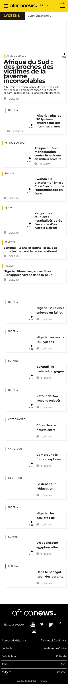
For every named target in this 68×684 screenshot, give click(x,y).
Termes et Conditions (54, 640)
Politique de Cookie (55, 648)
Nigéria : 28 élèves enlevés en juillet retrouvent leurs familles (50, 311)
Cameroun (15, 449)
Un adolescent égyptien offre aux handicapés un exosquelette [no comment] (48, 545)
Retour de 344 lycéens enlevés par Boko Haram (48, 399)
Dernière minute (39, 16)
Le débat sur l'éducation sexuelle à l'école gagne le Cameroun (49, 487)
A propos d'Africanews (14, 640)
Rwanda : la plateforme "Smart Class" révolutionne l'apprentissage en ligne (49, 186)
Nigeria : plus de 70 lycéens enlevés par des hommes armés (48, 121)
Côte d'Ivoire (16, 419)
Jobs (4, 664)
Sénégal (10, 242)
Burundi (13, 361)
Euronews (61, 672)
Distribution (8, 656)
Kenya (9, 208)
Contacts (6, 648)
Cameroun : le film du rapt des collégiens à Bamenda (48, 457)
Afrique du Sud (16, 56)
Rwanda (10, 173)
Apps (64, 664)
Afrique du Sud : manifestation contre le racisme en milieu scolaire (47, 153)
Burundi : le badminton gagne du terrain (50, 369)
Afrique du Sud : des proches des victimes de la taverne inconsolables (28, 71)
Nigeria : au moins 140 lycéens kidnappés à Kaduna (50, 340)
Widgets (6, 672)
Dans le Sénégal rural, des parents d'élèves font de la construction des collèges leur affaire (50, 575)
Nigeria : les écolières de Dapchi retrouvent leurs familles (50, 516)
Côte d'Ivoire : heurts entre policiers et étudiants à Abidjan (46, 428)
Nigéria (13, 110)
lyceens (12, 16)
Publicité (61, 656)
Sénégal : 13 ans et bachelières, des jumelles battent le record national (30, 249)
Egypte (13, 537)
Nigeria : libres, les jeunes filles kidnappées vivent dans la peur (28, 273)
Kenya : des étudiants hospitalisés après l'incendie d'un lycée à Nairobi (48, 221)
